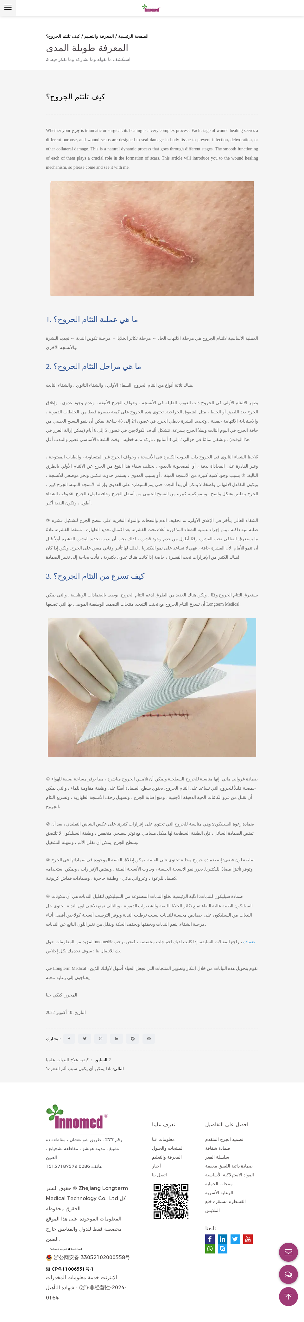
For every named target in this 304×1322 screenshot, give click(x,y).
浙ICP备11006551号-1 (70, 1269)
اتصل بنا (159, 1175)
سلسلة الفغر (217, 1157)
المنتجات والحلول (168, 1148)
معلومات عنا (163, 1139)
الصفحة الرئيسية (133, 36)
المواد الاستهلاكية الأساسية (229, 1175)
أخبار (156, 1166)
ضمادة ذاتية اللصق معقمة (229, 1166)
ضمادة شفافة (217, 1148)
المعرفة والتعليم (99, 36)
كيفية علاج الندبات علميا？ (79, 1059)
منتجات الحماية (219, 1184)
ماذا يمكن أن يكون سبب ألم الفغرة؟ (79, 1068)
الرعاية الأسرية (219, 1192)
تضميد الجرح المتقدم (224, 1139)
